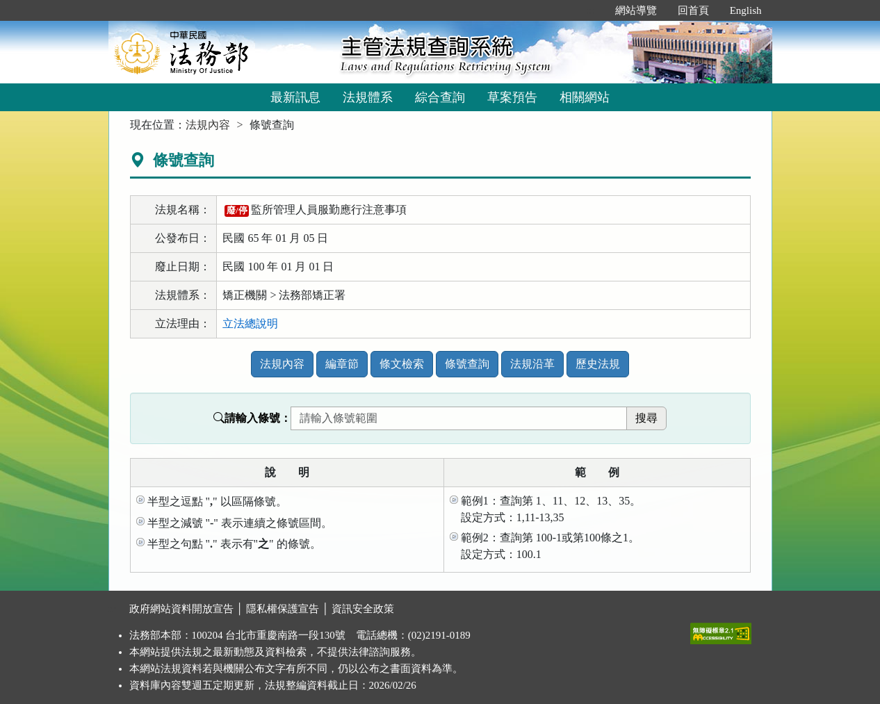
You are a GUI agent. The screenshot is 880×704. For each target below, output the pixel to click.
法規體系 (368, 97)
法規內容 (208, 125)
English (746, 10)
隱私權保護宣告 (282, 608)
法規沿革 (532, 364)
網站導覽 (636, 10)
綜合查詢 (440, 97)
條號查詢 (467, 364)
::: (589, 10)
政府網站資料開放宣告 (181, 608)
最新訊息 (295, 97)
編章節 (342, 364)
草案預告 (512, 97)
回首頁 (693, 10)
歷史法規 (598, 364)
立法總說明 (250, 323)
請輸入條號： (252, 418)
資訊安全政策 (363, 608)
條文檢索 (402, 364)
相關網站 (585, 97)
